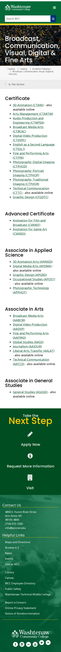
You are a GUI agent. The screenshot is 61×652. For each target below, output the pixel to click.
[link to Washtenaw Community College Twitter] (42, 644)
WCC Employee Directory (20, 583)
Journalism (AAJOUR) (27, 346)
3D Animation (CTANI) (28, 105)
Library (9, 572)
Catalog (23, 69)
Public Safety (13, 589)
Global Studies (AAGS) (28, 342)
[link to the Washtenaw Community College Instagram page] (22, 644)
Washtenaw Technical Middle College (28, 594)
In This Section (16, 84)
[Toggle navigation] (54, 7)
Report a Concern (15, 602)
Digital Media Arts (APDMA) (32, 266)
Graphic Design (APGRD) (30, 275)
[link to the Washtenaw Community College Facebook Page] (15, 644)
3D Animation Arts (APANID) (33, 262)
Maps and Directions (17, 542)
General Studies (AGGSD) (30, 392)
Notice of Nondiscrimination (22, 613)
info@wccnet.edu (15, 528)
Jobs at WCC (12, 564)
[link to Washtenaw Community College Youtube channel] (35, 644)
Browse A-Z (12, 547)
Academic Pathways (41, 69)
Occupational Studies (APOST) (34, 279)
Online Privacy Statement (20, 608)
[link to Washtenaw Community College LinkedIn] (48, 644)
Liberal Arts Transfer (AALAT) (33, 351)
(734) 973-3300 (14, 524)
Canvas (9, 578)
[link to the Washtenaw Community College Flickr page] (28, 644)
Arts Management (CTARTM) (33, 114)
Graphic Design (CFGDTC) (30, 197)
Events (9, 558)
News (8, 553)
